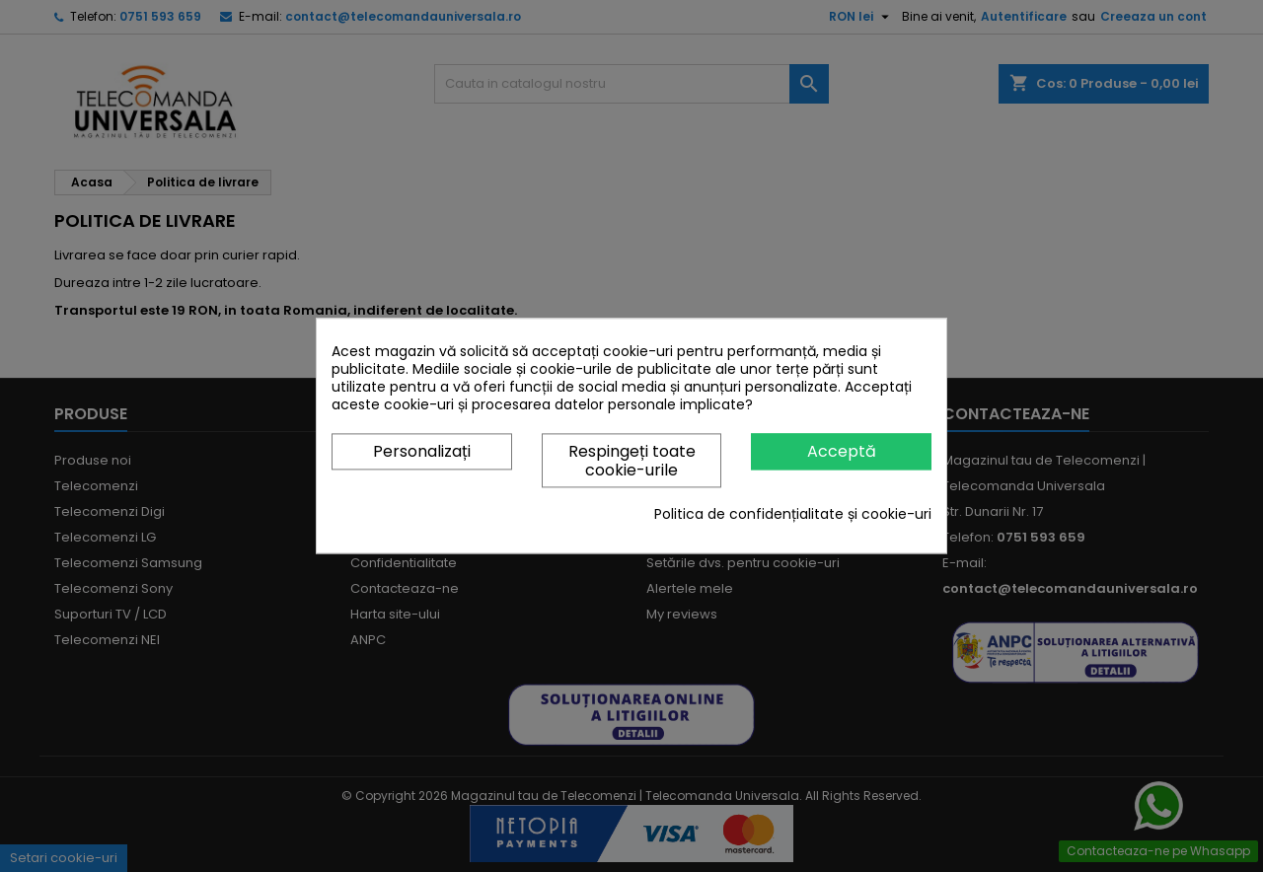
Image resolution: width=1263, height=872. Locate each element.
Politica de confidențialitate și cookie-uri (792, 515)
